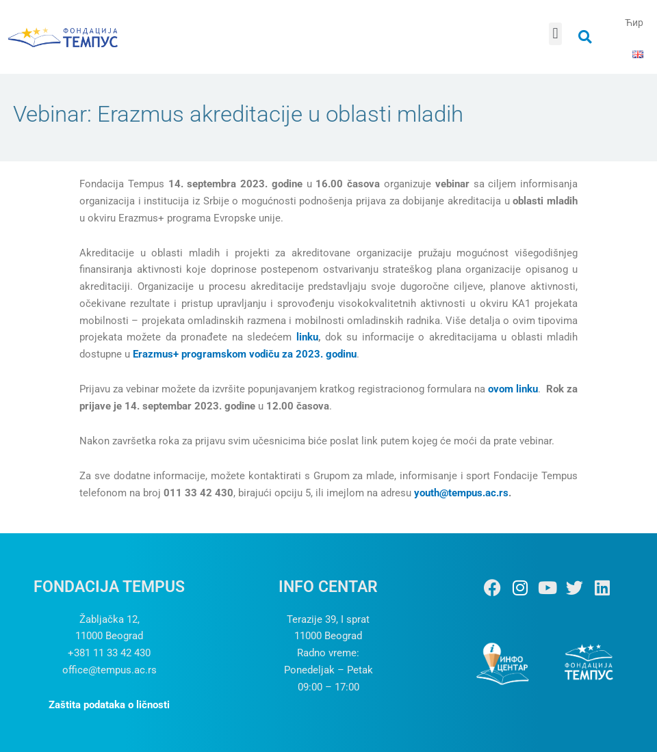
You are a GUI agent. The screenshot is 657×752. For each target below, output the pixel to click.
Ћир (634, 22)
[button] (555, 34)
